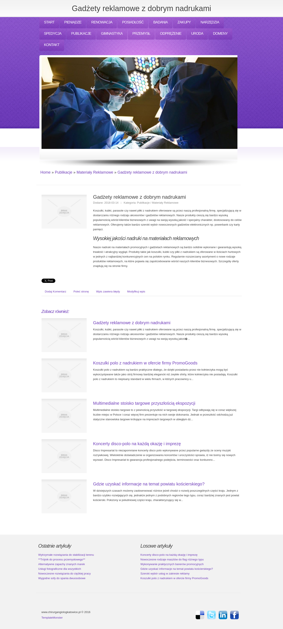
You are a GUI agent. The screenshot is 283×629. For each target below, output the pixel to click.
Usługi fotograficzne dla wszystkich (59, 568)
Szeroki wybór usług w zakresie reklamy (165, 573)
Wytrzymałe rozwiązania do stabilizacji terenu (66, 554)
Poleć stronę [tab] (81, 291)
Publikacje (63, 172)
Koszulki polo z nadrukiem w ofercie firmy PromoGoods (145, 363)
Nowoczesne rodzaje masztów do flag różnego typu (172, 559)
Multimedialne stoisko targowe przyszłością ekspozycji (144, 403)
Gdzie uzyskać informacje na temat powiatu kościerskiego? (149, 484)
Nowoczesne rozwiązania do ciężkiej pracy (64, 573)
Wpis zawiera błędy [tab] (108, 291)
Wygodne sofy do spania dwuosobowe (62, 578)
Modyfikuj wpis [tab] (136, 291)
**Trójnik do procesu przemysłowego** (61, 559)
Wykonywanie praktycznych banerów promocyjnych (172, 564)
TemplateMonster (52, 617)
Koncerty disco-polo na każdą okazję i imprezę (137, 443)
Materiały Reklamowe (95, 172)
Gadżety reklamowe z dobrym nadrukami (152, 172)
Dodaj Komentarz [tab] (55, 291)
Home (45, 172)
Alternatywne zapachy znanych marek (61, 564)
